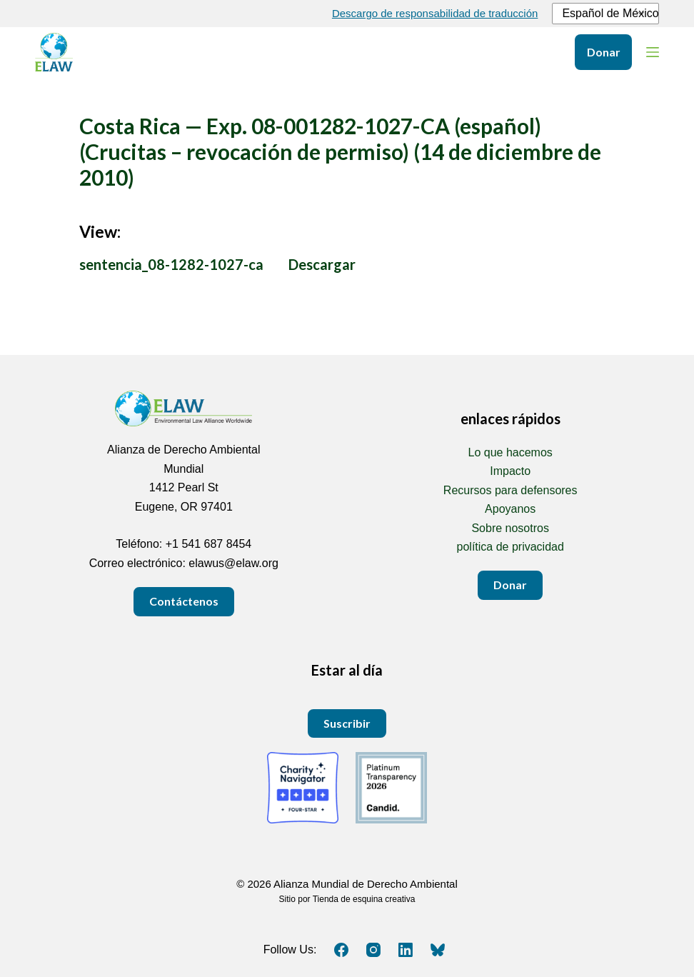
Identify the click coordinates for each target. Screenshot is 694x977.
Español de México (603, 13)
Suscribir (347, 723)
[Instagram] (373, 950)
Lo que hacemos (510, 452)
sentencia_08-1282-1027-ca (171, 264)
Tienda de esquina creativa (364, 899)
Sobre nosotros (510, 528)
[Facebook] (341, 950)
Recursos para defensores (510, 490)
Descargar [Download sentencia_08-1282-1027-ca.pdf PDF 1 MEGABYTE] (322, 264)
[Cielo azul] (438, 950)
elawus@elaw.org (233, 563)
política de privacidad (510, 547)
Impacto (510, 471)
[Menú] (652, 52)
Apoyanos (510, 509)
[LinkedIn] (405, 950)
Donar (603, 52)
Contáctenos (183, 601)
